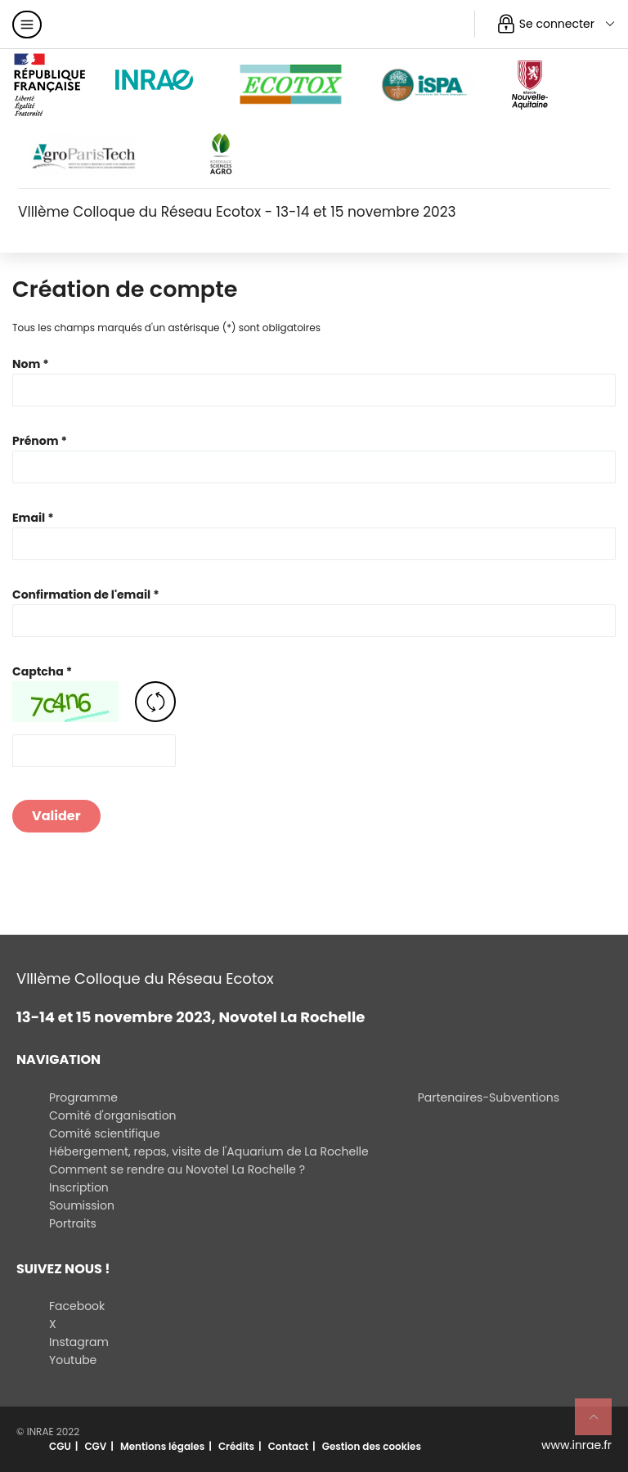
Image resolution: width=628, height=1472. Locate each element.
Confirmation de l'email (81, 594)
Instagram (79, 1342)
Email (28, 517)
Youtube (72, 1360)
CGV (95, 1446)
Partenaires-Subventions (488, 1097)
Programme (83, 1097)
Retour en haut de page (600, 1423)
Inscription (79, 1187)
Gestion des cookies (371, 1446)
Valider (56, 815)
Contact (288, 1446)
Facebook (77, 1306)
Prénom (35, 441)
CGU (60, 1446)
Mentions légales (162, 1446)
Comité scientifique (104, 1133)
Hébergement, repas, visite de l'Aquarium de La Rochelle (209, 1151)
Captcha (38, 671)
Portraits (72, 1223)
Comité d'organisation (113, 1115)
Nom (26, 364)
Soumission (81, 1205)
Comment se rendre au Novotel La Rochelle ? (177, 1169)
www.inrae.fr (576, 1445)
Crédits (236, 1446)
